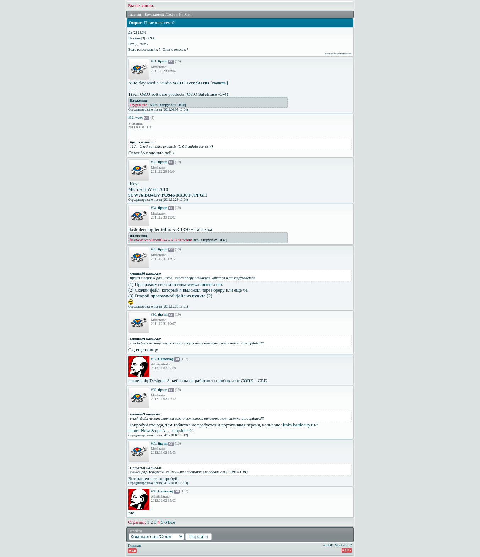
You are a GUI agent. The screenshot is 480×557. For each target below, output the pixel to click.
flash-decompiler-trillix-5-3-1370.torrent (161, 240)
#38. (154, 390)
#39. (154, 443)
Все (171, 522)
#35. (154, 249)
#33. (154, 162)
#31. (154, 61)
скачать (219, 83)
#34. (154, 208)
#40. (154, 491)
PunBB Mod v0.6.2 (337, 545)
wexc (139, 118)
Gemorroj (165, 359)
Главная (134, 14)
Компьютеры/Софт (159, 14)
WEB (132, 550)
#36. (154, 314)
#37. (154, 359)
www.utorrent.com (204, 284)
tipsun (163, 61)
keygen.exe (138, 105)
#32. (131, 118)
